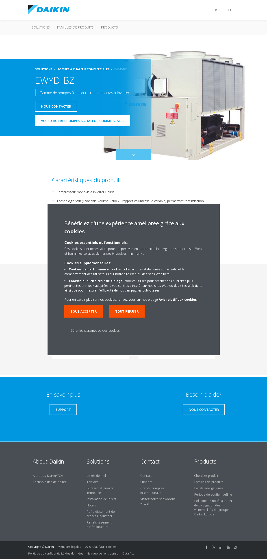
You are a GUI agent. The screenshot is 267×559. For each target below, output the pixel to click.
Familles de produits (75, 27)
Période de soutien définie (213, 494)
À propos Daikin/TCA (48, 475)
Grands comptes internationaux (152, 490)
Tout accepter (83, 311)
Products (109, 27)
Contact (146, 475)
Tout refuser (127, 311)
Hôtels (91, 505)
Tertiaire (93, 482)
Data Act (128, 553)
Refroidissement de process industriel (101, 513)
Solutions (41, 27)
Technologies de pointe (50, 482)
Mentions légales (69, 547)
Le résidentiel (96, 475)
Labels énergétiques (208, 488)
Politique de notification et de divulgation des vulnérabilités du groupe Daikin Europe (213, 507)
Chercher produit (206, 475)
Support (146, 482)
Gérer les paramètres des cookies (95, 330)
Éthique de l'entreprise (102, 553)
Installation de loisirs (101, 499)
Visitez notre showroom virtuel (157, 501)
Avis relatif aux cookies (101, 547)
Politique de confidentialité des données (55, 553)
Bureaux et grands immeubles (100, 490)
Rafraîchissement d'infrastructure (99, 524)
